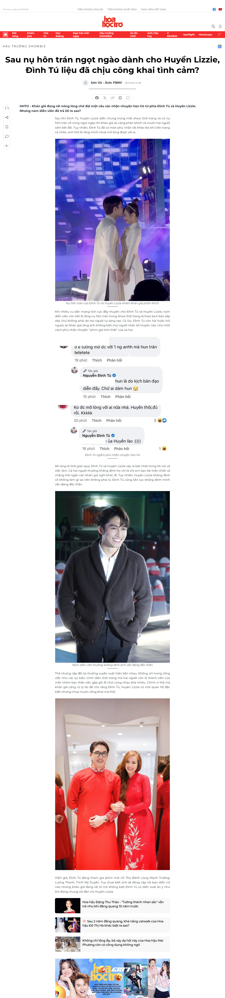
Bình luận (7, 136)
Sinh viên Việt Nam (153, 9)
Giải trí (45, 35)
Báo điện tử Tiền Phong (112, 22)
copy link (112, 98)
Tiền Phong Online (90, 9)
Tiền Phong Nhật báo (122, 9)
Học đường (59, 35)
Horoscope (205, 34)
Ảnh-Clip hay (152, 35)
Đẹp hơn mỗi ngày (81, 35)
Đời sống (15, 35)
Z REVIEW (172, 35)
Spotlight (189, 34)
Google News (219, 46)
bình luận (128, 98)
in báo (120, 98)
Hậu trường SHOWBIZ (106, 35)
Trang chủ (5, 34)
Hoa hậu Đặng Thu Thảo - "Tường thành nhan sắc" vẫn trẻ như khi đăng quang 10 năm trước (123, 904)
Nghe (7, 108)
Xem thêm (219, 34)
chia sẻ (97, 98)
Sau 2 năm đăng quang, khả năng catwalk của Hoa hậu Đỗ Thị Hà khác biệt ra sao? (122, 923)
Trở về (7, 146)
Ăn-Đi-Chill (134, 35)
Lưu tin (7, 127)
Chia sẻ (7, 117)
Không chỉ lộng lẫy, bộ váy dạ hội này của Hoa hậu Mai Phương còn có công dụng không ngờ (122, 943)
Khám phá (30, 35)
